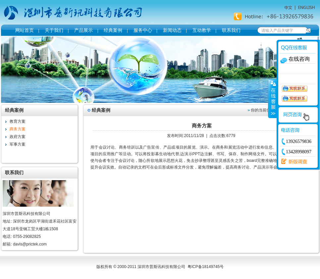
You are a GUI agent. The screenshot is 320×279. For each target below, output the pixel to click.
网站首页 (24, 30)
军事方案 (18, 144)
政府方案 (18, 136)
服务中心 (142, 30)
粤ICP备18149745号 (205, 266)
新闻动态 (172, 30)
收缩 (272, 98)
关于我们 (54, 30)
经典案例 (113, 30)
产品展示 (83, 30)
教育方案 (18, 121)
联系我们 (231, 30)
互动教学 (201, 30)
